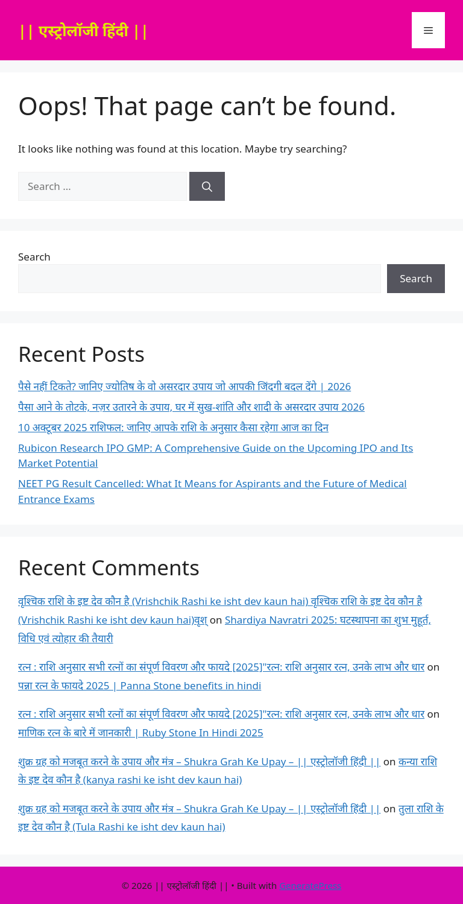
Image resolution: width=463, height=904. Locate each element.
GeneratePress (310, 885)
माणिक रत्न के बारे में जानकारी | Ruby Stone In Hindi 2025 (140, 732)
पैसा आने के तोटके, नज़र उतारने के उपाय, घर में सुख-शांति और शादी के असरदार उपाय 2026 (191, 407)
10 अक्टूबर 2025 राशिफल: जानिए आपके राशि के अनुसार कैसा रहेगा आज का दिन (173, 427)
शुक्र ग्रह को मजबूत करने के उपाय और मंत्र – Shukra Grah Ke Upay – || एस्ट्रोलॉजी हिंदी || (199, 761)
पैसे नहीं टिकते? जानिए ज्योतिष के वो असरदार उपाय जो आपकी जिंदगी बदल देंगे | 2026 (184, 386)
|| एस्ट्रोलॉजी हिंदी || (83, 30)
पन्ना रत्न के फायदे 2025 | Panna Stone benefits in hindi (139, 685)
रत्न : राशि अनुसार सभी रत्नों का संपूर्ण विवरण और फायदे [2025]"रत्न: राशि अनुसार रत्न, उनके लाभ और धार (221, 667)
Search (34, 257)
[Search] (207, 186)
